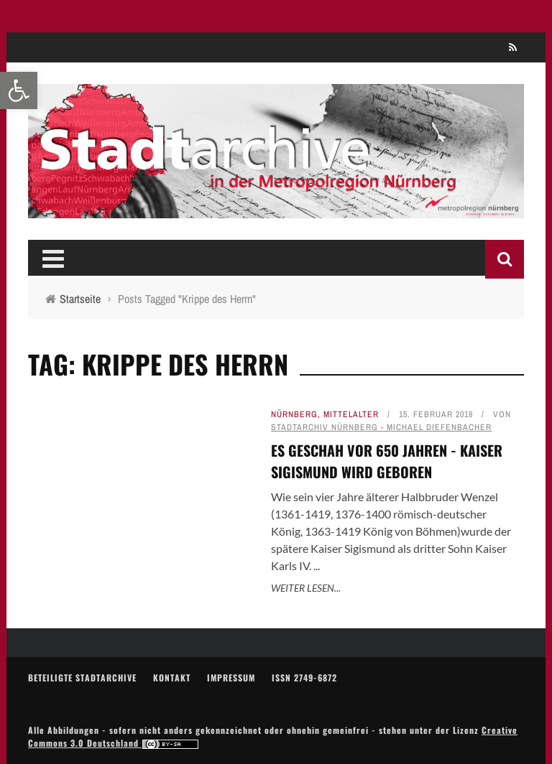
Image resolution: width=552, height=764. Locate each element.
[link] (18, 90)
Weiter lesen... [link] (306, 588)
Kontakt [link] (171, 677)
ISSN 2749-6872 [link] (304, 677)
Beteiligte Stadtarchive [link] (82, 677)
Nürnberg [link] (294, 414)
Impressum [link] (231, 677)
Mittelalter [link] (351, 414)
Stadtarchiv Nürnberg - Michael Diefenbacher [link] (381, 427)
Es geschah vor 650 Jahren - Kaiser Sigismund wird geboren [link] (386, 461)
